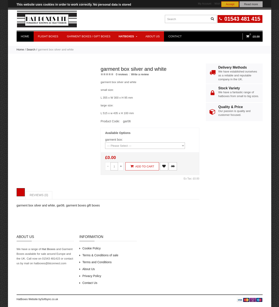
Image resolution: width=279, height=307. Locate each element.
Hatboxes (128, 36)
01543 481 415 (242, 19)
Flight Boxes (48, 36)
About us (152, 36)
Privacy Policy (91, 276)
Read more (251, 4)
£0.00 (110, 157)
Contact (175, 36)
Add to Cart (142, 166)
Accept (230, 4)
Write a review (140, 74)
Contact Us (89, 283)
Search (31, 49)
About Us (88, 269)
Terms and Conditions (97, 262)
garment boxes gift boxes (83, 205)
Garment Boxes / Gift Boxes (88, 36)
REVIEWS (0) (39, 195)
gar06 (60, 205)
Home (25, 36)
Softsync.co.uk (49, 299)
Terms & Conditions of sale (100, 255)
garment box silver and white (56, 49)
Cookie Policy (91, 248)
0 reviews (122, 74)
